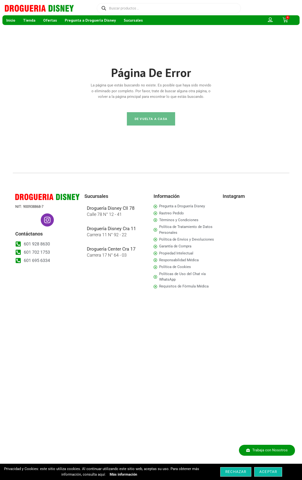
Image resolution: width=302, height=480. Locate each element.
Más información (123, 474)
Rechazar (235, 472)
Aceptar (268, 472)
